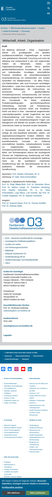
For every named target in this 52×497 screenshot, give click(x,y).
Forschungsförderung (11, 432)
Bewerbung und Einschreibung (34, 431)
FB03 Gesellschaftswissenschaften (23, 28)
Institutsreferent (10, 318)
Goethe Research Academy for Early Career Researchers (38, 412)
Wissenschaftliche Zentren (13, 427)
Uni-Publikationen (10, 388)
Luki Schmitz (31, 193)
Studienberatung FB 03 (15, 257)
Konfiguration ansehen (12, 487)
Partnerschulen (34, 452)
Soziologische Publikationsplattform (20, 241)
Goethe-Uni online (13, 244)
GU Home (4, 28)
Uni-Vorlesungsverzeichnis (16, 247)
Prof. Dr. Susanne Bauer (12, 203)
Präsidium (7, 462)
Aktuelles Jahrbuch (10, 391)
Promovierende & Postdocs (13, 437)
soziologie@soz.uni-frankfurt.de (18, 326)
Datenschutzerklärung (22, 356)
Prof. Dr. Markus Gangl (13, 187)
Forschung (25, 31)
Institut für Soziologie (11, 31)
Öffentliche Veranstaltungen (13, 386)
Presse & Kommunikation (13, 378)
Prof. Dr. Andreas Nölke (12, 206)
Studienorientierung (35, 427)
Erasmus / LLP (34, 393)
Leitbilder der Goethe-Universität (11, 473)
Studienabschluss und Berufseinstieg (36, 438)
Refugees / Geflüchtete (37, 400)
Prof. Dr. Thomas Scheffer (35, 203)
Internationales (34, 378)
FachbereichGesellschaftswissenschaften (16, 19)
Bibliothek (9, 250)
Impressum (8, 356)
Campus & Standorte (11, 469)
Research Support (10, 425)
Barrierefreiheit (38, 356)
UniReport (7, 393)
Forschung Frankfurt (11, 395)
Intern (7, 263)
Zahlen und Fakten (10, 403)
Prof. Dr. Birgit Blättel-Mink (13, 184)
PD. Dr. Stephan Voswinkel (30, 196)
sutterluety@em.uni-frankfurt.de (16, 311)
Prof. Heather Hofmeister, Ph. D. (26, 174)
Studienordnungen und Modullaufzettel (21, 260)
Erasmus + (33, 403)
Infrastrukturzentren (10, 435)
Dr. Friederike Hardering (38, 187)
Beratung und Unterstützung (34, 443)
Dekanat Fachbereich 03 (15, 253)
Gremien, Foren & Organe (12, 476)
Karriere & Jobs (9, 398)
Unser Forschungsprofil (12, 430)
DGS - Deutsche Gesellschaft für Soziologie (23, 238)
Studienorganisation (36, 435)
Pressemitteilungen (10, 383)
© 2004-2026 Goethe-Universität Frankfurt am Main (21, 352)
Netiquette (25, 359)
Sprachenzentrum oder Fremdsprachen (37, 406)
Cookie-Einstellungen (12, 359)
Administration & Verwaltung (9, 466)
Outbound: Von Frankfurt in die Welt (38, 390)
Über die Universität (11, 457)
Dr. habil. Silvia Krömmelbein (24, 177)
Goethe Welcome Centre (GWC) (37, 397)
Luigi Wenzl (20, 193)
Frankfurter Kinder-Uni (11, 400)
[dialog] (26, 487)
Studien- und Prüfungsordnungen (36, 448)
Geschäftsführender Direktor (16, 305)
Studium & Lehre (35, 420)
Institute (42, 28)
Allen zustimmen (37, 493)
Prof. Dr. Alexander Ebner (38, 184)
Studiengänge (34, 425)
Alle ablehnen (13, 493)
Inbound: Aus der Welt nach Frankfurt (38, 385)
